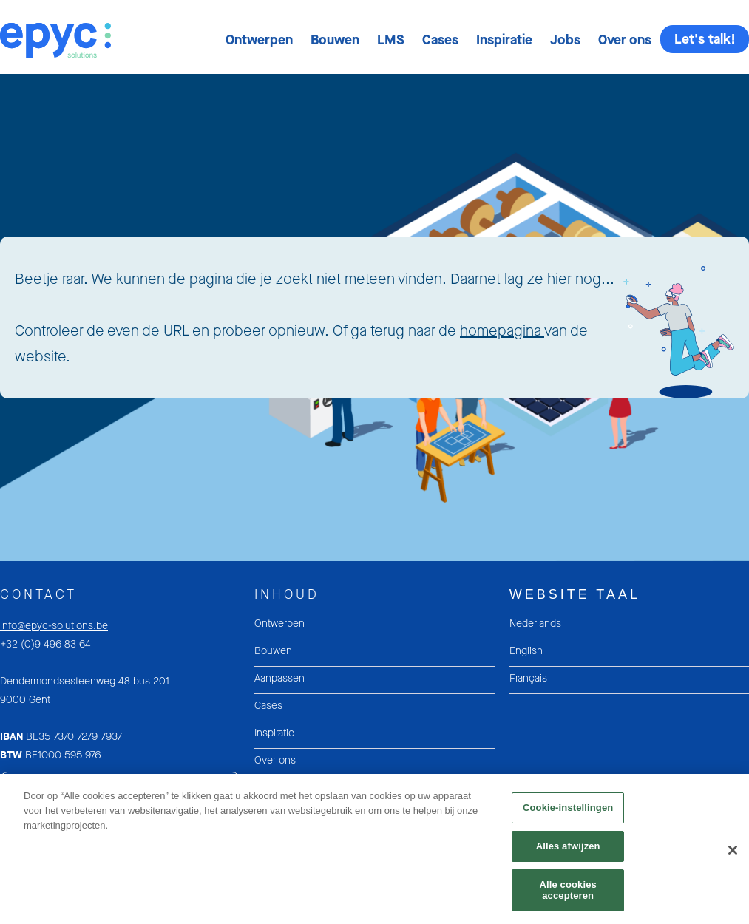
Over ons (624, 40)
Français (528, 678)
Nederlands (535, 623)
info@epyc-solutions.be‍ (54, 626)
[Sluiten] (732, 856)
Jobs (565, 40)
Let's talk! (705, 39)
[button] (259, 40)
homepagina (502, 331)
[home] (55, 29)
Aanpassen (279, 678)
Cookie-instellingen (568, 813)
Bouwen (335, 40)
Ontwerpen (259, 40)
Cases (440, 40)
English (526, 651)
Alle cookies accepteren (567, 895)
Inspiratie (504, 40)
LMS (390, 40)
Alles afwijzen (568, 851)
